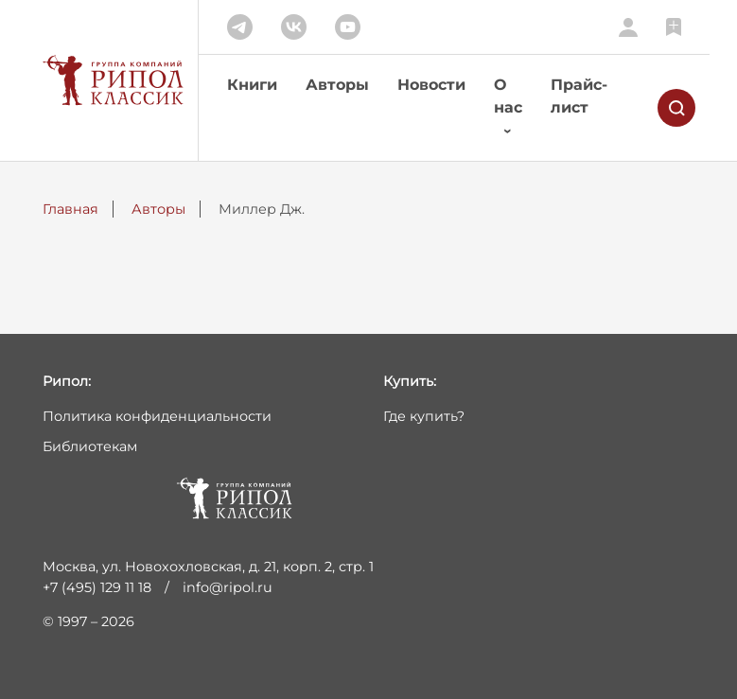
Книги (252, 85)
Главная (70, 209)
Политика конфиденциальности (157, 416)
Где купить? (424, 416)
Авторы (337, 85)
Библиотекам (90, 446)
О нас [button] (508, 96)
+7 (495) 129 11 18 (97, 587)
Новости (431, 85)
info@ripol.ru (227, 587)
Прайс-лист (579, 96)
